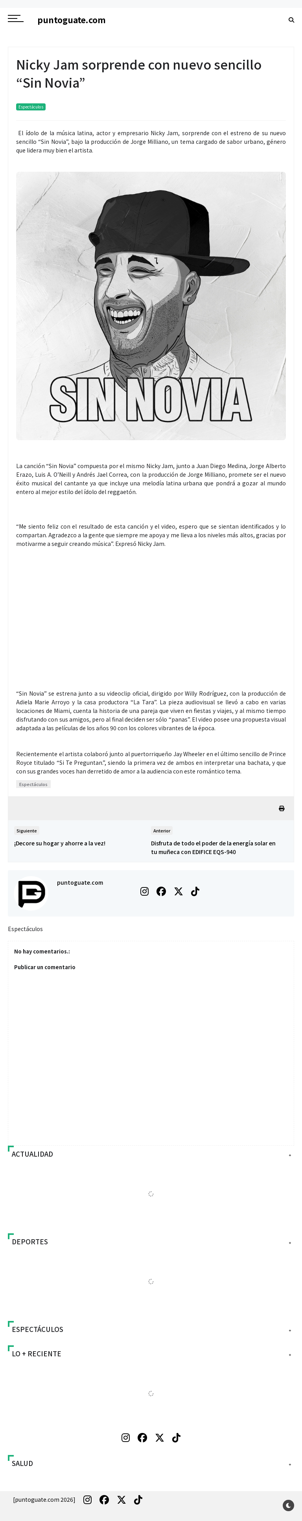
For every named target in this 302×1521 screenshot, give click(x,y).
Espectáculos (30, 107)
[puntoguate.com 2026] (44, 1499)
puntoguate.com (80, 882)
